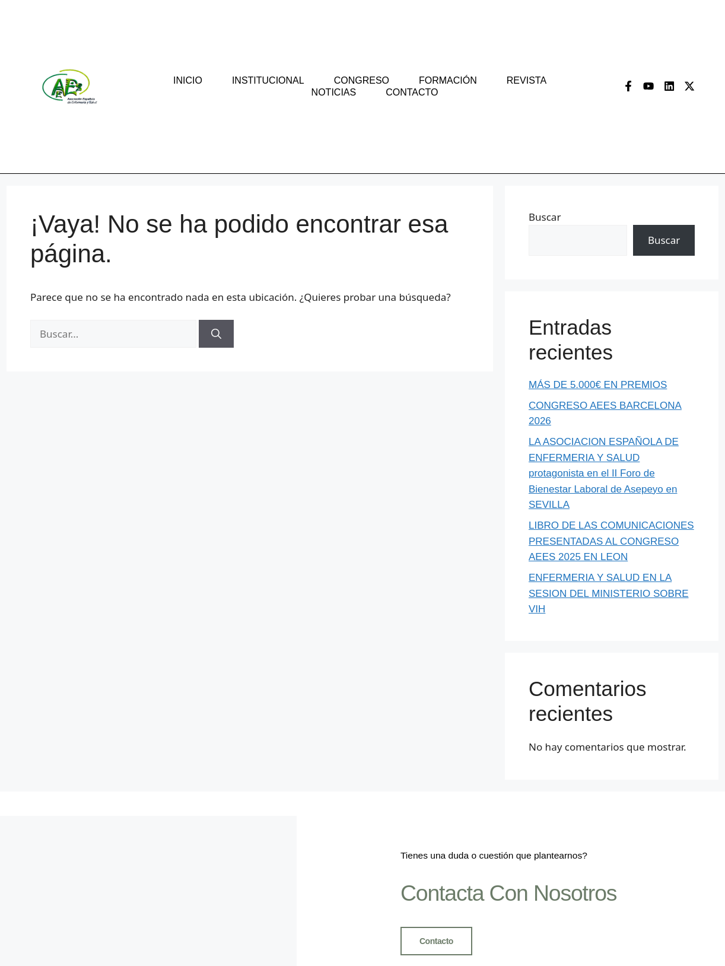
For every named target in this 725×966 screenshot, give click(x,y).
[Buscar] (216, 334)
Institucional (268, 80)
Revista (526, 80)
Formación (448, 80)
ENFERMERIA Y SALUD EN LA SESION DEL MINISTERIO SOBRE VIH (609, 593)
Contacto (412, 92)
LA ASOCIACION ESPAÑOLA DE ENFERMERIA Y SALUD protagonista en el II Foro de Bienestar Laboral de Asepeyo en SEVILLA (604, 473)
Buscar (545, 217)
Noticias (334, 92)
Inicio (187, 80)
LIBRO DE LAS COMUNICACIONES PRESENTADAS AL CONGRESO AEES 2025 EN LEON (611, 541)
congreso (361, 80)
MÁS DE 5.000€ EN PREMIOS (598, 384)
